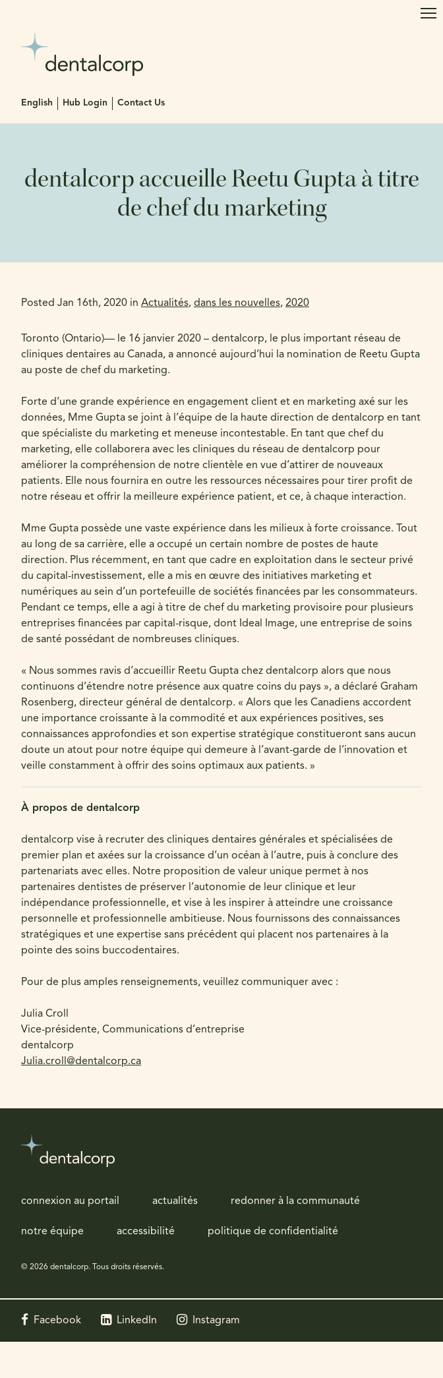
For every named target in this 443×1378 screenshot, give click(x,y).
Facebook (57, 1320)
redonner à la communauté (295, 1201)
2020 (297, 303)
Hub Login (85, 103)
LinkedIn (137, 1320)
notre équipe (52, 1231)
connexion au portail (70, 1201)
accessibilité (146, 1231)
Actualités (165, 303)
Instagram (216, 1320)
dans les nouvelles (237, 303)
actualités (175, 1201)
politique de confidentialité (273, 1231)
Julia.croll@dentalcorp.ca (81, 1061)
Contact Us (141, 103)
